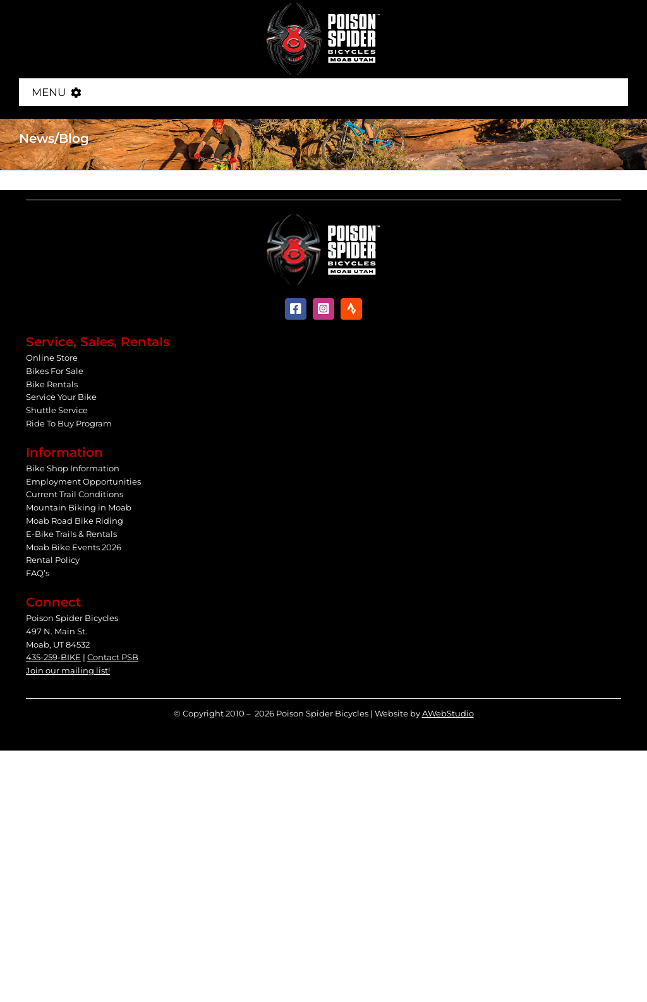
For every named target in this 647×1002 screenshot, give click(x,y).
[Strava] (351, 309)
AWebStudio (448, 713)
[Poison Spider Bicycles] (323, 6)
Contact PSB (112, 657)
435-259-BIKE (53, 657)
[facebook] (295, 309)
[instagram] (323, 309)
